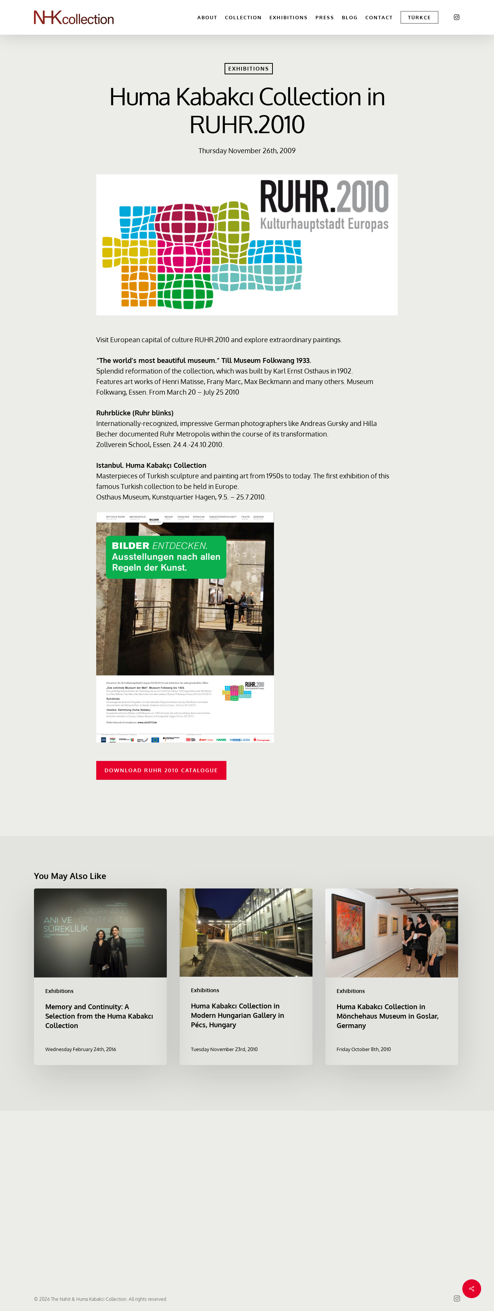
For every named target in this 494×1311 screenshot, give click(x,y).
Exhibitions (248, 68)
